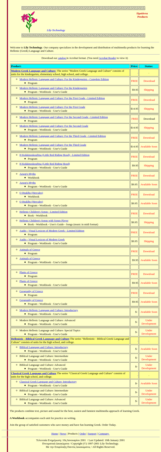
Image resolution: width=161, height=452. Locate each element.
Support (92, 433)
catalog (62, 58)
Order (82, 433)
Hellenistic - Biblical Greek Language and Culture (40, 338)
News (63, 433)
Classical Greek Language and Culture (33, 373)
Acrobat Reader (107, 58)
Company (104, 433)
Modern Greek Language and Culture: (33, 70)
